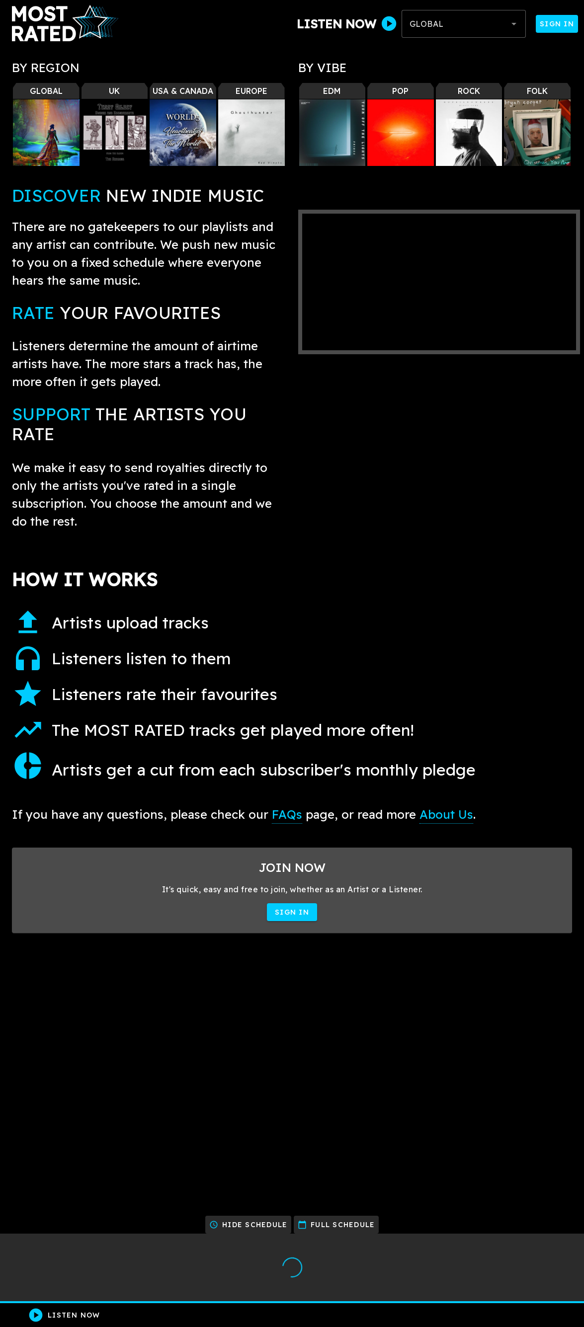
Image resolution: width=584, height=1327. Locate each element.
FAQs (287, 814)
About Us (446, 814)
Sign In (557, 24)
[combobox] (464, 24)
